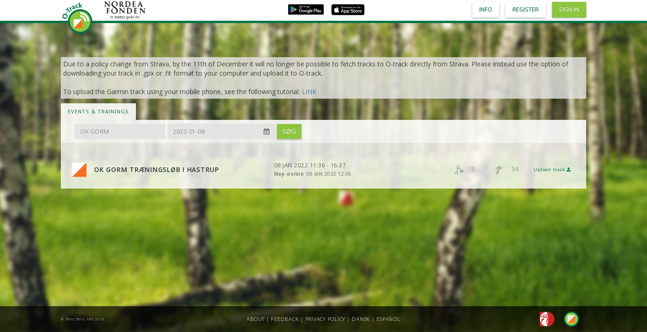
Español (388, 318)
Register (525, 9)
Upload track (552, 169)
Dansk (361, 318)
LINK (309, 91)
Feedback (285, 318)
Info (485, 9)
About (256, 318)
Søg (289, 131)
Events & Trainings (98, 111)
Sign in (569, 9)
